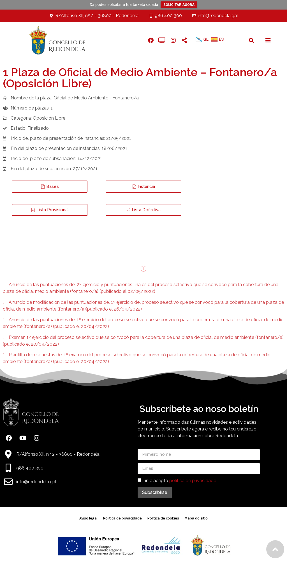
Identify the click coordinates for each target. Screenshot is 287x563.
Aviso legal (88, 518)
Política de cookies (163, 518)
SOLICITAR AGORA (179, 5)
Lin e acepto (179, 480)
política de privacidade (192, 480)
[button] (251, 40)
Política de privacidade (122, 518)
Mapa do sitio (196, 518)
